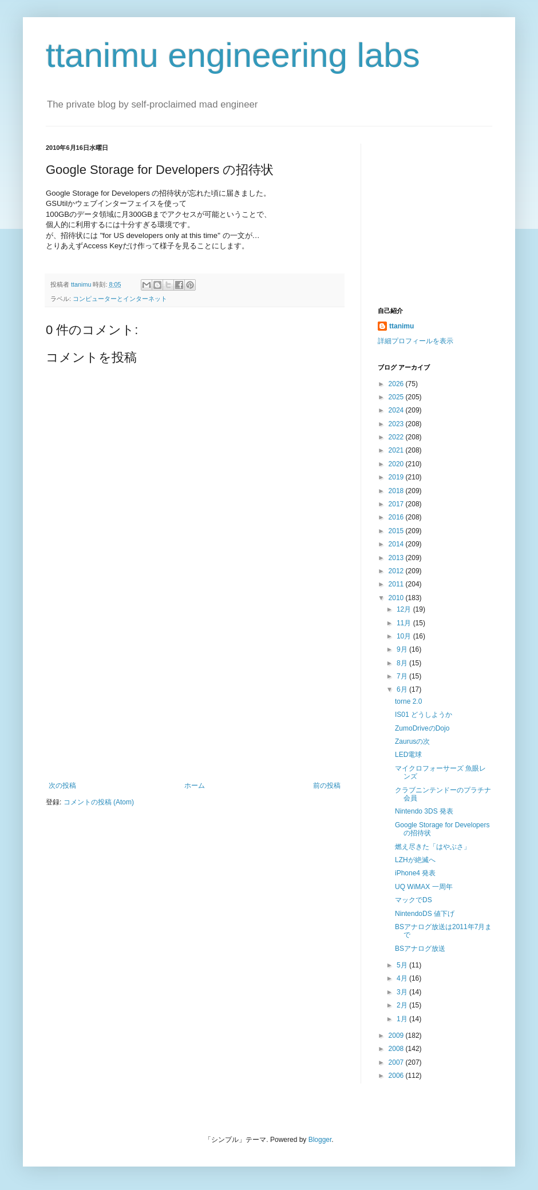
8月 (403, 663)
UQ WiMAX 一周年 (424, 887)
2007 (397, 1062)
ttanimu (401, 326)
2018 (397, 491)
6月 (403, 689)
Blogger (320, 1140)
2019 (397, 477)
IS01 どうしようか (423, 715)
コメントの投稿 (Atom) (99, 802)
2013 (397, 558)
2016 (397, 517)
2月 (403, 1005)
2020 (397, 464)
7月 (403, 676)
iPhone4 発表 (415, 873)
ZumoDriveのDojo (422, 728)
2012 (397, 571)
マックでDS (413, 900)
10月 (405, 636)
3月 (403, 992)
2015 (397, 531)
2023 (397, 424)
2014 (397, 544)
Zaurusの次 (412, 741)
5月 (403, 965)
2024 (397, 410)
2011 (397, 584)
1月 (403, 1019)
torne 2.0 (408, 701)
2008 (397, 1049)
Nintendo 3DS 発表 (424, 811)
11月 (405, 623)
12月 (405, 609)
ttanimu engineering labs (233, 55)
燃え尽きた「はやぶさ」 (432, 847)
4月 (403, 978)
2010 (397, 598)
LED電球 (408, 755)
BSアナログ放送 (420, 949)
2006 (397, 1076)
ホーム (194, 786)
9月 (403, 649)
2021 (397, 450)
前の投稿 (327, 786)
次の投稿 (62, 786)
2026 (397, 384)
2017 (397, 504)
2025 (397, 397)
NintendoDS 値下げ (424, 914)
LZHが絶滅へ (415, 860)
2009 (397, 1036)
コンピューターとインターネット (120, 298)
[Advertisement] (194, 695)
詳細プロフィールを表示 (415, 341)
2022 (397, 437)
